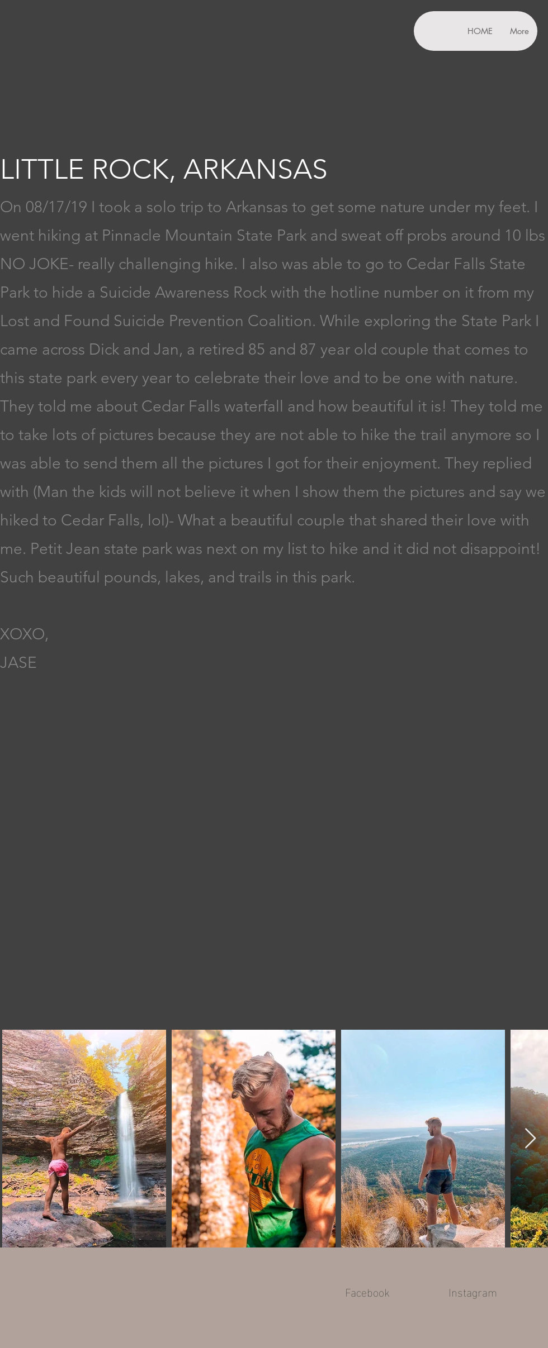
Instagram (472, 1291)
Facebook (367, 1291)
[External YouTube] (274, 861)
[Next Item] (530, 1139)
